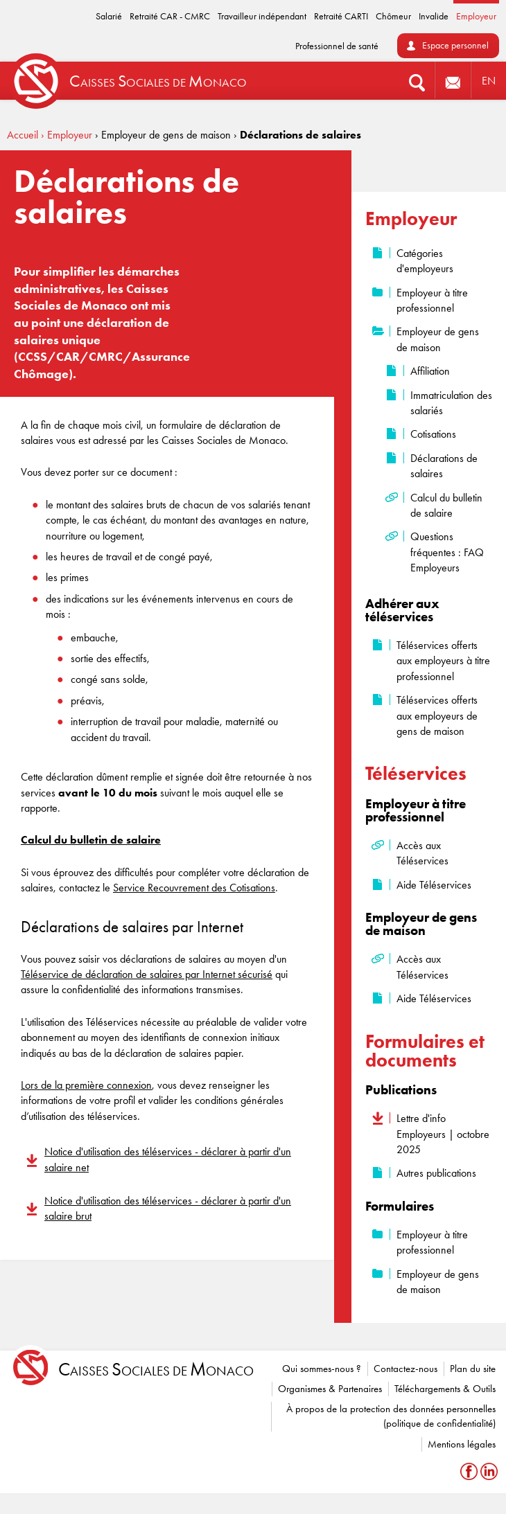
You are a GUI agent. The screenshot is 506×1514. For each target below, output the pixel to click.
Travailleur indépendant (262, 16)
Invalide (433, 16)
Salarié (109, 16)
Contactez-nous (405, 1368)
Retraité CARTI (341, 16)
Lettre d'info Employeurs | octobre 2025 (442, 1134)
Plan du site (473, 1368)
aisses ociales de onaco (156, 1369)
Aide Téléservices (433, 884)
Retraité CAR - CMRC (170, 16)
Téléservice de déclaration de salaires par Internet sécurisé (146, 974)
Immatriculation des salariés (451, 403)
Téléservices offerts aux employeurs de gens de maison (437, 715)
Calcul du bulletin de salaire (446, 505)
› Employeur (66, 134)
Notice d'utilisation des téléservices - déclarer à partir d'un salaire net (167, 1159)
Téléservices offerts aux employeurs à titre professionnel (443, 661)
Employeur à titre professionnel (432, 300)
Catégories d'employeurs (424, 261)
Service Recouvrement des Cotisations (194, 887)
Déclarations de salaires (444, 466)
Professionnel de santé (336, 46)
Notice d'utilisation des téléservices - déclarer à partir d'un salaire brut (167, 1208)
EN (489, 80)
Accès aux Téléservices (422, 853)
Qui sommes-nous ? (321, 1368)
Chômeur (393, 16)
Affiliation (430, 370)
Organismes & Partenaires (330, 1388)
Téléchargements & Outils (445, 1388)
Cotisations (433, 433)
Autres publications (436, 1172)
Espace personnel (455, 45)
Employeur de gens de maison (437, 339)
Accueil (22, 134)
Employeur (476, 16)
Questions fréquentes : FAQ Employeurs (447, 552)
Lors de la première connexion (86, 1085)
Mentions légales (462, 1444)
